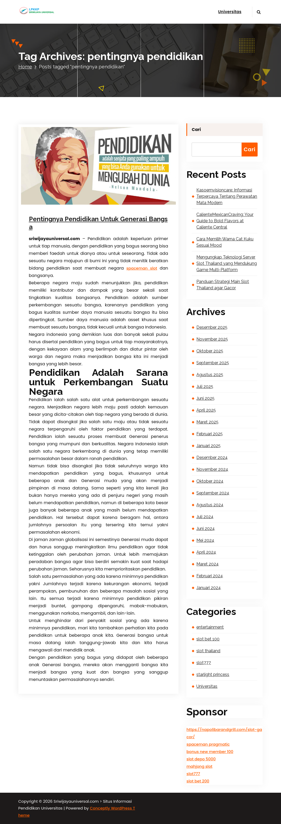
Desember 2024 (212, 457)
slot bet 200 (197, 781)
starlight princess (212, 674)
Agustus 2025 (209, 374)
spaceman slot (141, 268)
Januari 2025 (208, 445)
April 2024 (206, 552)
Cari (196, 130)
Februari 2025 (209, 433)
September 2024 (212, 493)
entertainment (210, 627)
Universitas (230, 11)
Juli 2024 (204, 516)
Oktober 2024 (209, 481)
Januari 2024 (208, 587)
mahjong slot (199, 766)
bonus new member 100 (209, 751)
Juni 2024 (205, 528)
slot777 (203, 662)
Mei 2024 (205, 540)
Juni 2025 (205, 398)
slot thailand (208, 650)
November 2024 (212, 469)
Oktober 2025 (209, 350)
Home (25, 66)
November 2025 (212, 339)
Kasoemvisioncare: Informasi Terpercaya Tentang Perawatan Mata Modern (226, 196)
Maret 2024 (207, 564)
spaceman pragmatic (207, 744)
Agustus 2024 (209, 504)
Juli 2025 (204, 386)
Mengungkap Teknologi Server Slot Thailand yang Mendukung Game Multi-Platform (226, 263)
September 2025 (212, 362)
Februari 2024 (209, 575)
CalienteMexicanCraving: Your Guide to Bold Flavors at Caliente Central (224, 221)
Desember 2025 (211, 327)
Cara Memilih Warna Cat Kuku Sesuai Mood (224, 242)
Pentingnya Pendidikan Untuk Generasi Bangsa (98, 223)
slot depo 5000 (201, 759)
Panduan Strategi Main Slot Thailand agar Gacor (222, 284)
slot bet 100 (207, 638)
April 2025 (206, 410)
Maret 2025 (207, 421)
